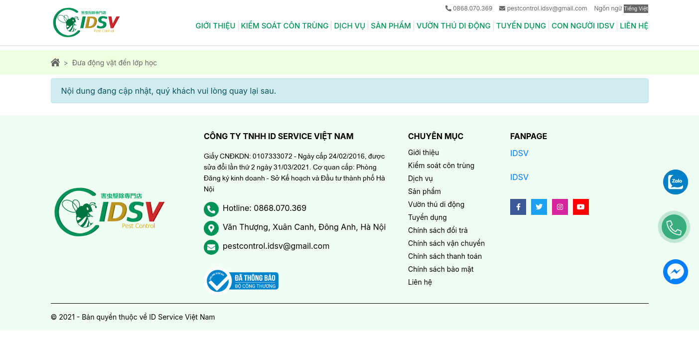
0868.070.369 (472, 8)
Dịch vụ (349, 25)
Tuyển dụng (521, 25)
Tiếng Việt (636, 8)
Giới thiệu (215, 25)
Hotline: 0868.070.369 (264, 208)
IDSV (519, 153)
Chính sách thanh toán (445, 256)
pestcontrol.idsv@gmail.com (547, 8)
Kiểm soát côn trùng (285, 25)
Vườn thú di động (454, 25)
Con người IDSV (583, 25)
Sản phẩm (391, 25)
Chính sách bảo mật (440, 269)
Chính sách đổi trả (438, 230)
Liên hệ (634, 25)
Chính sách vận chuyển (446, 243)
